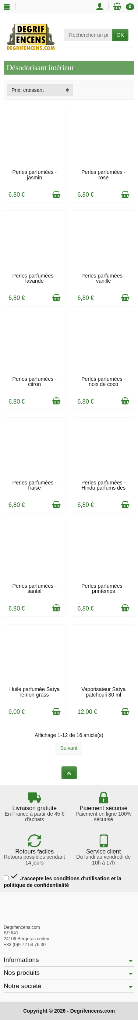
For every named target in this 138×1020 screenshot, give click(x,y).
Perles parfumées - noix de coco (103, 381)
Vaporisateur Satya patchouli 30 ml (103, 691)
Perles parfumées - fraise (35, 485)
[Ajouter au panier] (56, 194)
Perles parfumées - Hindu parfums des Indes (103, 488)
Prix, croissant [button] (27, 90)
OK (120, 35)
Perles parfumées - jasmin (35, 174)
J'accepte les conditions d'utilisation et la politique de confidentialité (62, 880)
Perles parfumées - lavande (35, 278)
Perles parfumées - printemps (103, 588)
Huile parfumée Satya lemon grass (34, 691)
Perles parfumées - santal (35, 588)
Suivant (69, 748)
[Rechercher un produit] (88, 35)
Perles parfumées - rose (103, 174)
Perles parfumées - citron (35, 381)
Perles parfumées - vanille (103, 278)
